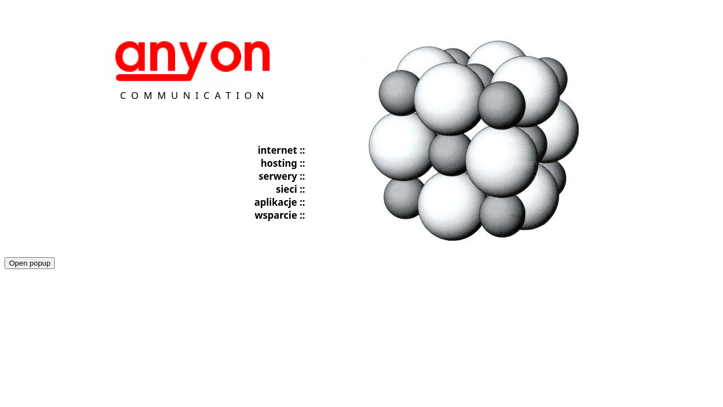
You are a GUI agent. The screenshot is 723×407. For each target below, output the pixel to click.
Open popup (29, 263)
